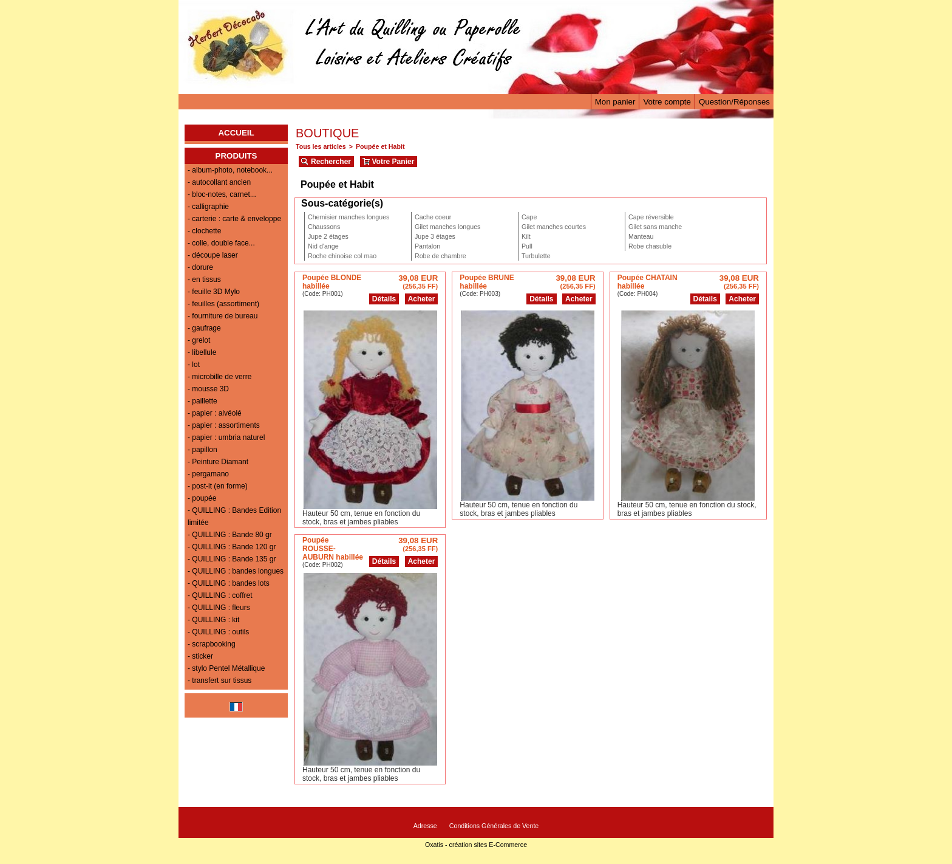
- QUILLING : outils (218, 632)
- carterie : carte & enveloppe (234, 218)
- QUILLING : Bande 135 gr (232, 559)
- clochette (204, 231)
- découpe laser (213, 255)
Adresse (425, 825)
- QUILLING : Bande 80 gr (230, 534)
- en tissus (204, 279)
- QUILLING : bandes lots (229, 583)
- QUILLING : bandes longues (236, 571)
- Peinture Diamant (218, 462)
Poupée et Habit (380, 146)
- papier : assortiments (224, 425)
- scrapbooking (212, 644)
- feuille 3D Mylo (214, 291)
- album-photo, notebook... (230, 170)
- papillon (202, 449)
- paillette (202, 401)
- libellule (202, 352)
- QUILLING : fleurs (219, 607)
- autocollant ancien (219, 182)
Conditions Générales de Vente (494, 825)
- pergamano (208, 474)
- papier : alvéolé (215, 413)
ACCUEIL (236, 132)
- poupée (202, 498)
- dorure (200, 267)
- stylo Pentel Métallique (226, 668)
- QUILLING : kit (213, 619)
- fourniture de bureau (222, 316)
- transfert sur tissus (219, 680)
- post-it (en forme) (218, 486)
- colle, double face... (221, 243)
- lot (194, 364)
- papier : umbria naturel (226, 437)
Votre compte (667, 101)
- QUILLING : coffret (220, 595)
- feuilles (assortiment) (223, 304)
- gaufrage (204, 328)
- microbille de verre (219, 376)
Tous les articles (321, 146)
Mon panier (615, 101)
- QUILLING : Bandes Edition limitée (234, 516)
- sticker (200, 656)
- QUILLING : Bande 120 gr (232, 547)
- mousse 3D (208, 389)
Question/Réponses (734, 101)
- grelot (199, 340)
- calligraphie (208, 206)
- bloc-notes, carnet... (222, 194)
